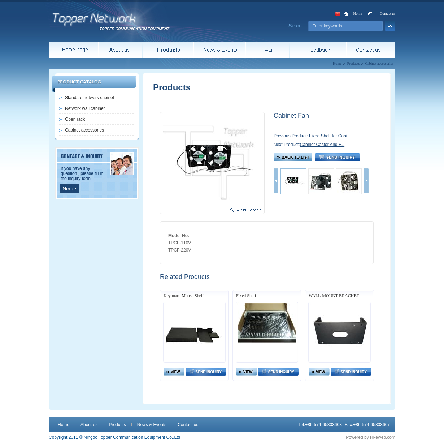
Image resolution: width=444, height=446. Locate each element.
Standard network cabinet (89, 97)
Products (353, 63)
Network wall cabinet (85, 108)
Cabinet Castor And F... (322, 144)
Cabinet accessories (379, 63)
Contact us (388, 14)
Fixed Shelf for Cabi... (329, 135)
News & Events (151, 424)
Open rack (75, 119)
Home (357, 14)
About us (88, 424)
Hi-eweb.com (382, 437)
